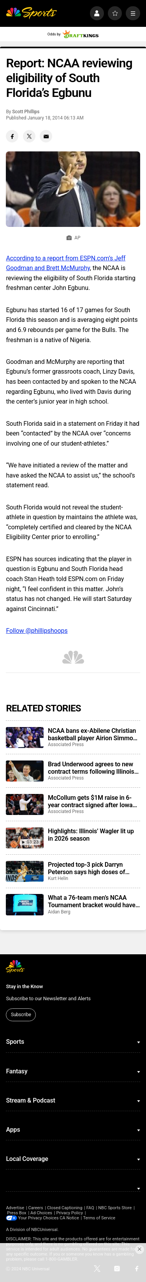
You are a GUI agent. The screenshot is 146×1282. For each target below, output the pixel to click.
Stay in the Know (24, 986)
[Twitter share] (29, 136)
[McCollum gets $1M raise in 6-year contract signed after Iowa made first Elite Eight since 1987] (24, 804)
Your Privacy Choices (38, 1218)
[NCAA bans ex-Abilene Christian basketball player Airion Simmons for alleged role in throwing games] (24, 737)
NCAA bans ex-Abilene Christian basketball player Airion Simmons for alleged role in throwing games (93, 734)
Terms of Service (99, 1218)
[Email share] (46, 136)
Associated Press (66, 744)
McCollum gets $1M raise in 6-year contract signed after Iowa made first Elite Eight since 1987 (92, 801)
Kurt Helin (58, 878)
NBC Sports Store (115, 1207)
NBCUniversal (44, 1229)
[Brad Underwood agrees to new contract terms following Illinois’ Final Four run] (24, 770)
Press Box (16, 1212)
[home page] (31, 13)
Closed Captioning (64, 1207)
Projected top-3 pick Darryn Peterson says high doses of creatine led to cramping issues (90, 868)
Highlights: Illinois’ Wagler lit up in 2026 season (91, 834)
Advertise (15, 1207)
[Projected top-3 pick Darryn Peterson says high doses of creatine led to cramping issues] (24, 871)
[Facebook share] (12, 136)
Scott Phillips (25, 111)
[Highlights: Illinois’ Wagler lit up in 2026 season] (24, 837)
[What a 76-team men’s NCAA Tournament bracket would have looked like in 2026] (24, 904)
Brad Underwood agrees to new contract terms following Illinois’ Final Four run (91, 767)
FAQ (90, 1207)
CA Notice (69, 1218)
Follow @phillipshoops (36, 630)
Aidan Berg (59, 912)
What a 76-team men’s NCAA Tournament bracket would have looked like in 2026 (91, 901)
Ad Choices (41, 1212)
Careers (35, 1207)
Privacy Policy (69, 1212)
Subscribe (21, 1014)
